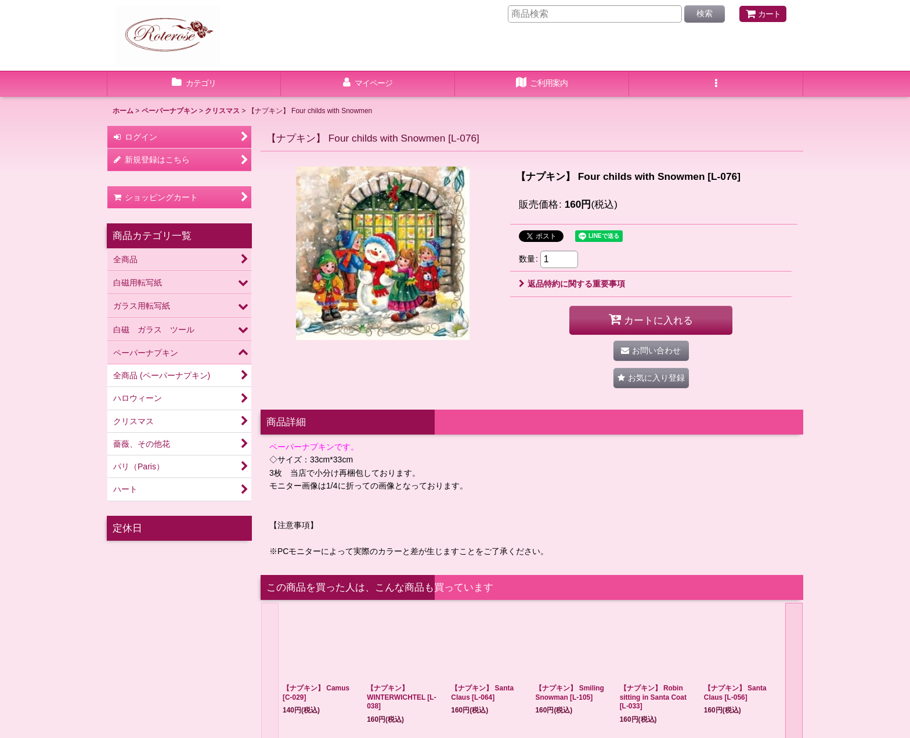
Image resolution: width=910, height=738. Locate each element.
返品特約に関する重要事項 (572, 283)
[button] (716, 84)
